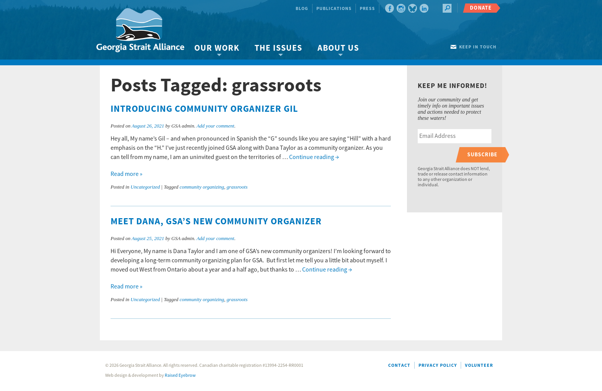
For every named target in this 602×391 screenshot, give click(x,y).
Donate (481, 8)
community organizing (202, 187)
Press (367, 8)
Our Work (216, 48)
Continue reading (314, 157)
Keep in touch (477, 47)
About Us (338, 48)
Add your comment (215, 126)
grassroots (237, 187)
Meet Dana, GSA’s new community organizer (216, 221)
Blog (302, 8)
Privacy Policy (437, 365)
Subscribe (482, 154)
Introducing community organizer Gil (204, 109)
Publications (334, 8)
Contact (399, 365)
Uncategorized (145, 187)
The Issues (278, 48)
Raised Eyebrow (180, 375)
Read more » (126, 174)
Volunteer (479, 365)
